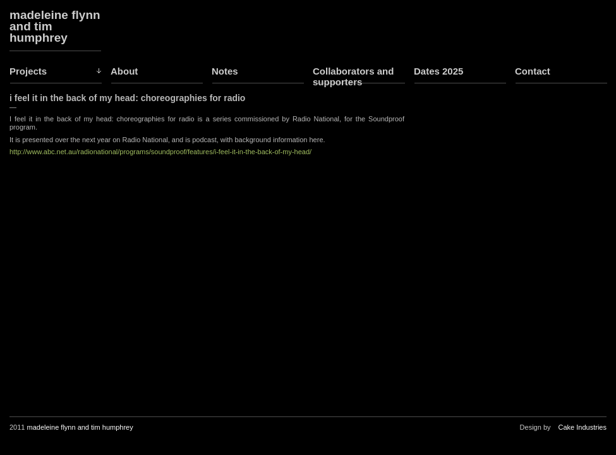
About (124, 71)
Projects (28, 71)
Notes (225, 71)
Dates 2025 (438, 71)
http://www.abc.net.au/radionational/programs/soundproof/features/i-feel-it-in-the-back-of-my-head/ (160, 151)
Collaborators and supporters (353, 76)
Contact (532, 71)
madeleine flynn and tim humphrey (54, 26)
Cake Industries (583, 427)
